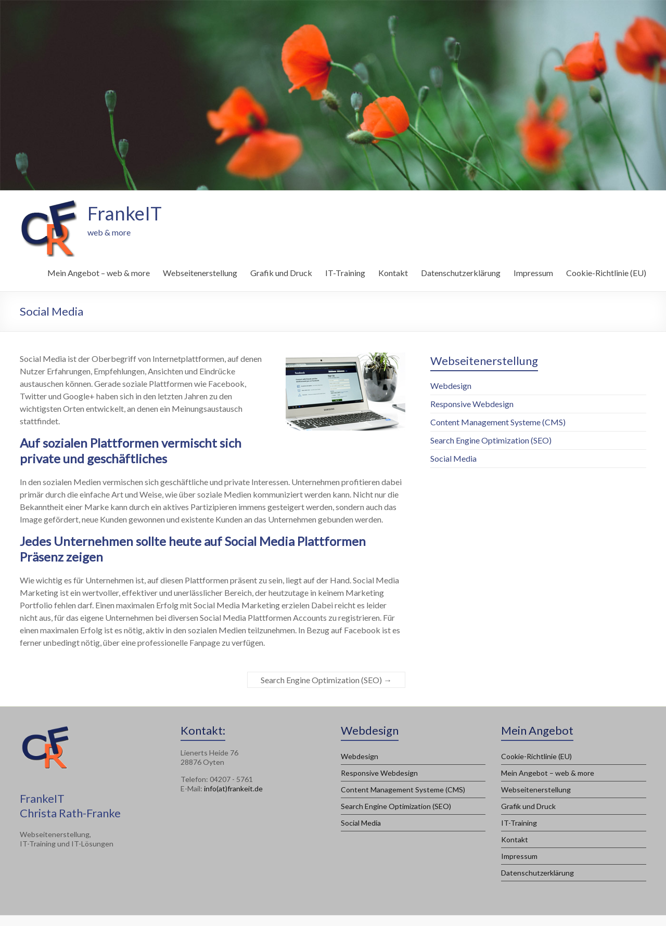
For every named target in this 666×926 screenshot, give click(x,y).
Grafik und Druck (281, 273)
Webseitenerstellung (200, 273)
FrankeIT (124, 213)
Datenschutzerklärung (461, 273)
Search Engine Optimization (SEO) (326, 680)
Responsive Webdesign (472, 404)
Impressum (533, 273)
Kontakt (393, 273)
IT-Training (345, 273)
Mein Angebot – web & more (98, 273)
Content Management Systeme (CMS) (498, 422)
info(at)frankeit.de (233, 788)
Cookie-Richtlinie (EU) (606, 273)
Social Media (453, 458)
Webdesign (450, 385)
